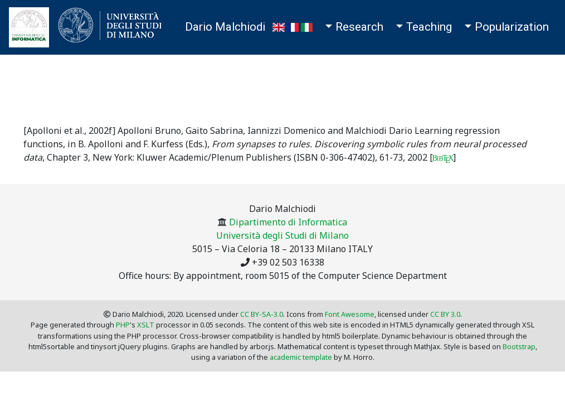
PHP (123, 325)
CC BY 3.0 (445, 314)
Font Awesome (349, 314)
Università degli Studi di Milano (282, 235)
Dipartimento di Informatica (288, 222)
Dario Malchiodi (225, 26)
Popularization (512, 26)
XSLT (145, 325)
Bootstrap (519, 346)
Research (359, 26)
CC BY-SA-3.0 (261, 314)
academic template (301, 357)
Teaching (429, 26)
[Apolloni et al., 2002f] (69, 130)
